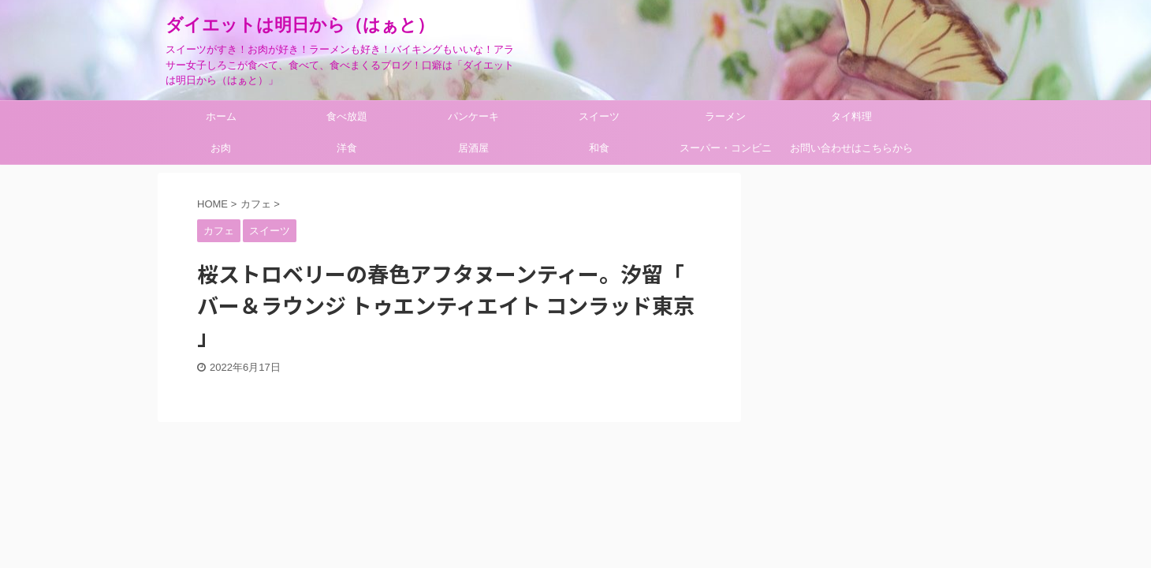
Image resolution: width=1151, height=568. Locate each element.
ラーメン (725, 116)
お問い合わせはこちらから (851, 148)
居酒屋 (473, 148)
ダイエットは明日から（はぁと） (300, 25)
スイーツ (599, 116)
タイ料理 (851, 116)
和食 (599, 148)
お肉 (220, 148)
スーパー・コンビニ (726, 148)
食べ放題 (346, 116)
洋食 (347, 148)
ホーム (221, 116)
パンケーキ (473, 116)
